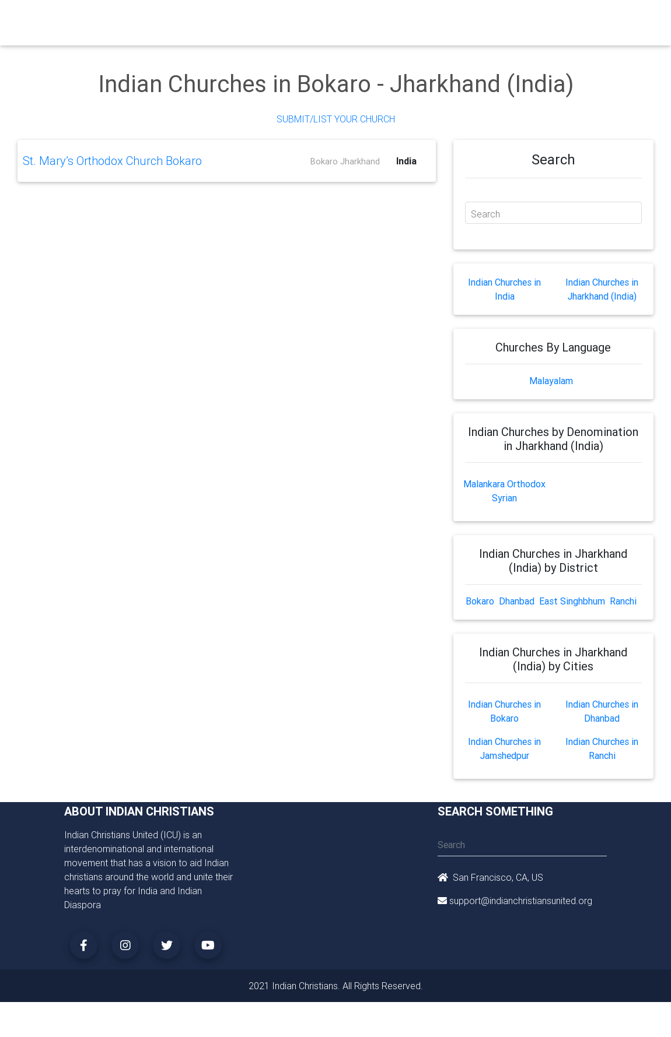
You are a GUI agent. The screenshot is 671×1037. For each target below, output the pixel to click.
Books (338, 18)
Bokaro (480, 601)
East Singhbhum (572, 601)
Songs (504, 18)
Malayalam (551, 380)
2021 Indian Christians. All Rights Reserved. (336, 986)
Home (177, 17)
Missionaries (456, 18)
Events (375, 18)
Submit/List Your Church (336, 119)
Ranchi (623, 601)
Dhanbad (516, 601)
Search (485, 214)
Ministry (259, 18)
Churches (216, 18)
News (409, 18)
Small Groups (299, 25)
